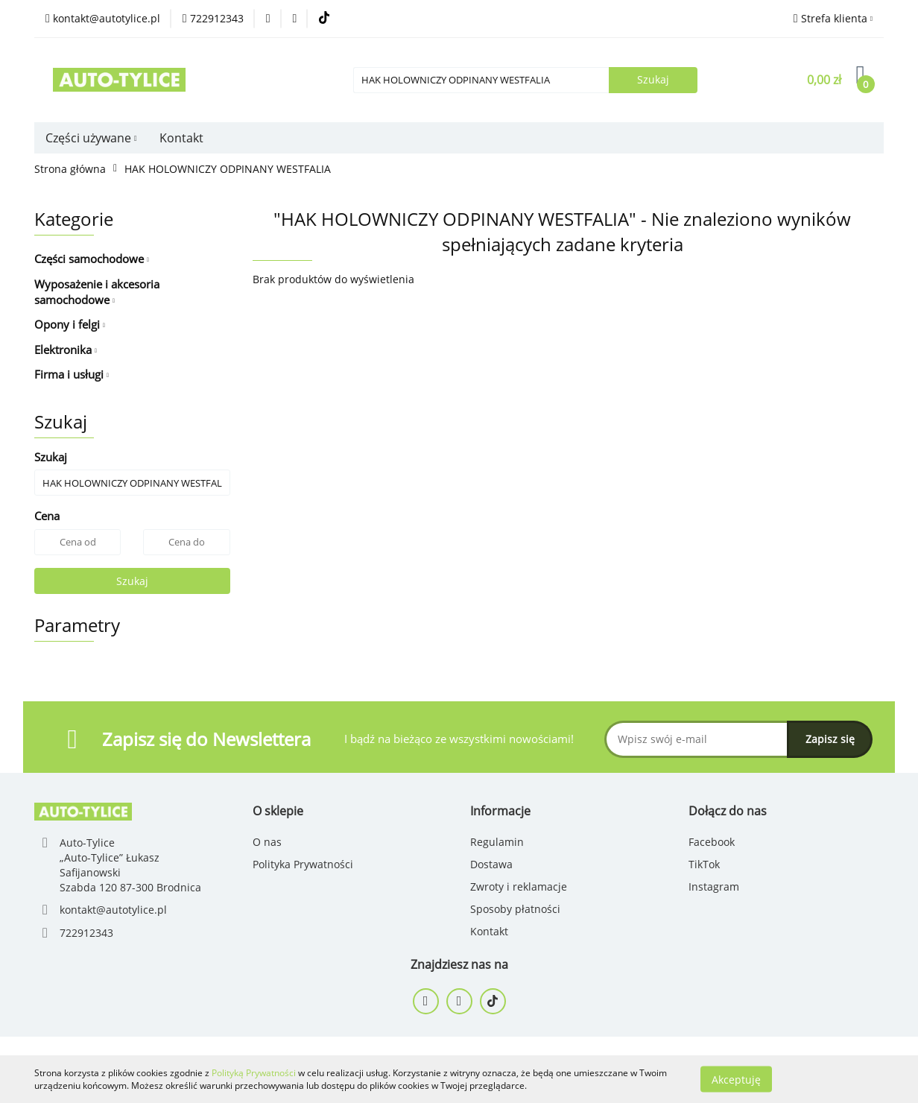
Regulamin (497, 842)
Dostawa (491, 864)
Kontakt (181, 138)
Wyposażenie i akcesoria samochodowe (96, 291)
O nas (267, 842)
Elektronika (65, 349)
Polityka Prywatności (303, 864)
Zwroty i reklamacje (518, 886)
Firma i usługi (71, 374)
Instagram (713, 886)
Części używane (91, 138)
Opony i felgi (69, 324)
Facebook (711, 842)
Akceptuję (736, 1079)
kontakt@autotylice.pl (113, 910)
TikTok (704, 864)
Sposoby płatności (515, 909)
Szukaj (132, 581)
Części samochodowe (91, 258)
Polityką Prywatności (254, 1072)
